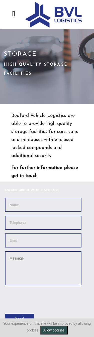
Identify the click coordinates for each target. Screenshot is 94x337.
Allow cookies (54, 330)
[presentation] (43, 299)
